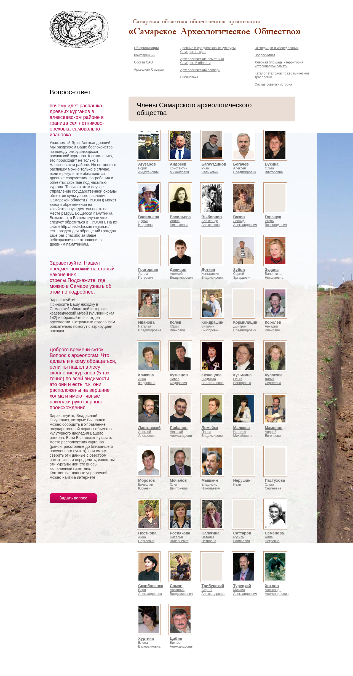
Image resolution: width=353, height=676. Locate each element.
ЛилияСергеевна (273, 379)
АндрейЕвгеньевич (273, 432)
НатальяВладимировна (149, 326)
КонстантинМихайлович (179, 168)
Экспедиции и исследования (276, 48)
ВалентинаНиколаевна (274, 274)
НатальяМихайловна (242, 432)
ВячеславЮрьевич (146, 484)
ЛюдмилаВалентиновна (213, 379)
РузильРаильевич (242, 537)
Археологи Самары (149, 69)
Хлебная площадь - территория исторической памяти (279, 64)
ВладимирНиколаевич (211, 484)
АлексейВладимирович (244, 168)
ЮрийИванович (177, 326)
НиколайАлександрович (182, 432)
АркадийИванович (273, 326)
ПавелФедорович (179, 379)
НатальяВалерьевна (180, 537)
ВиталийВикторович (213, 326)
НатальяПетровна (211, 537)
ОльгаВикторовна (274, 168)
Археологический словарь (200, 70)
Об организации (146, 48)
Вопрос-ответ (265, 55)
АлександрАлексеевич (212, 221)
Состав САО (143, 62)
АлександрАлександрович (276, 590)
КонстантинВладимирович (213, 274)
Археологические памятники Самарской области (202, 61)
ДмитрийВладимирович (245, 326)
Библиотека (189, 77)
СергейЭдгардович (242, 274)
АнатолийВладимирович (181, 590)
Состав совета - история (273, 84)
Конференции (144, 55)
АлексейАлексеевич (149, 432)
